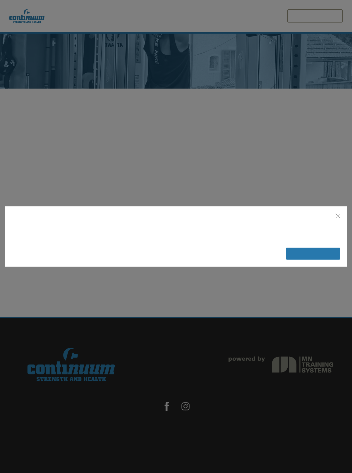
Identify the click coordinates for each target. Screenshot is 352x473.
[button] (335, 215)
